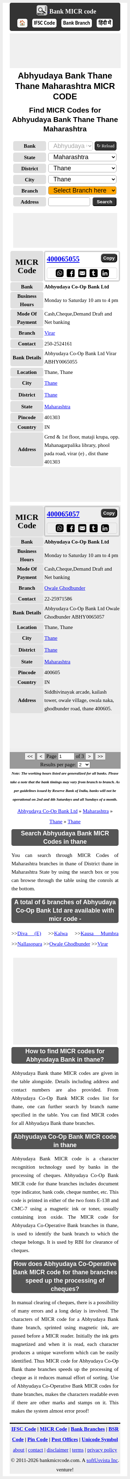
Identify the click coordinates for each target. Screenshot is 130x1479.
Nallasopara (29, 944)
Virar (49, 333)
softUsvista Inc (102, 1460)
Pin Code (37, 1439)
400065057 (63, 514)
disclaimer (57, 1450)
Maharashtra (57, 406)
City (30, 179)
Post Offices (65, 1439)
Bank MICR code (72, 11)
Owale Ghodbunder (64, 588)
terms (78, 1450)
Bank (29, 146)
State (29, 157)
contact (35, 1450)
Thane (50, 383)
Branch (29, 191)
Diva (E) (29, 933)
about (18, 1450)
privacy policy (102, 1450)
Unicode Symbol (100, 1439)
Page (52, 756)
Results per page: (58, 764)
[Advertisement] (65, 50)
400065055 (63, 259)
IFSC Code (44, 23)
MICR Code (53, 1429)
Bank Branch (76, 23)
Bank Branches (88, 1429)
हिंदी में (104, 23)
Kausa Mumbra (99, 933)
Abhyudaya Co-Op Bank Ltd (47, 811)
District (29, 168)
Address (29, 202)
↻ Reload (105, 145)
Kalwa (61, 933)
